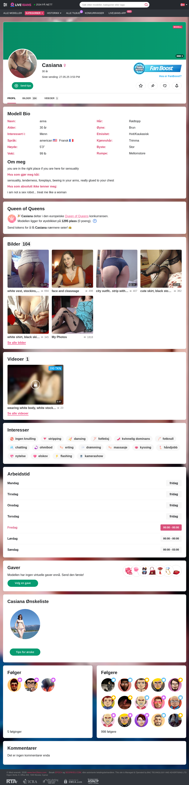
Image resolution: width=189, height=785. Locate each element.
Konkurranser (94, 13)
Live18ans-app (118, 12)
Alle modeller (12, 13)
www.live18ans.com (37, 772)
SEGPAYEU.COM (73, 772)
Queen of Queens (77, 216)
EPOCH (58, 772)
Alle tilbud (74, 12)
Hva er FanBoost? (170, 76)
